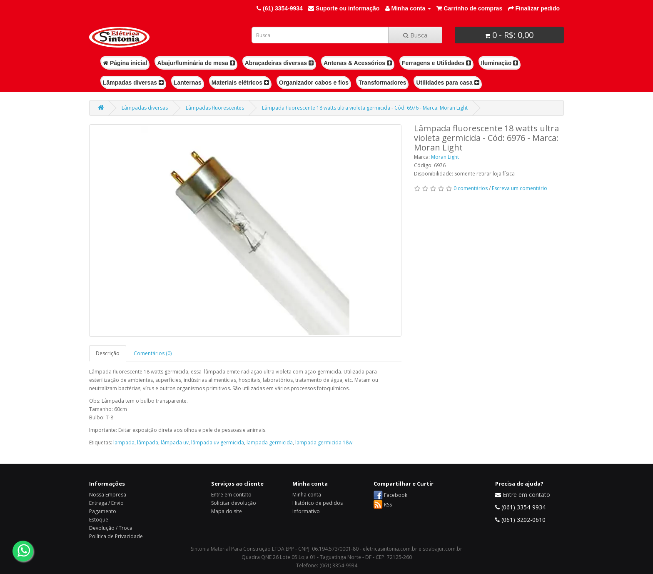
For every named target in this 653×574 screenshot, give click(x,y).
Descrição (108, 353)
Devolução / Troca (110, 527)
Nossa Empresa (107, 494)
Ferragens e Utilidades (436, 63)
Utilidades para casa (447, 82)
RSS (388, 504)
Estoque (98, 519)
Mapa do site (226, 511)
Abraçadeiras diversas (279, 63)
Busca (415, 35)
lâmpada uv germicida (217, 442)
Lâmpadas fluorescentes (215, 107)
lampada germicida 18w (323, 442)
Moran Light (445, 156)
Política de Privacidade (116, 536)
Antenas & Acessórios (358, 63)
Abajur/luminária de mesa (195, 63)
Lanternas (188, 82)
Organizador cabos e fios (314, 82)
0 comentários (471, 188)
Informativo (306, 511)
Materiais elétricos (240, 82)
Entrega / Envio (106, 502)
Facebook (395, 495)
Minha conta (306, 494)
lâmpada (147, 442)
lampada (124, 442)
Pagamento (102, 511)
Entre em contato (231, 494)
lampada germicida (270, 442)
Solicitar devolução (233, 502)
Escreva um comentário (519, 188)
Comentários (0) (153, 353)
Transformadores (382, 82)
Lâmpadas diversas (133, 82)
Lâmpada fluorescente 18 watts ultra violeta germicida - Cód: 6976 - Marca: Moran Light (365, 107)
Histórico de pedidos (317, 502)
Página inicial (125, 63)
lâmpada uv (175, 442)
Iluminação (499, 63)
